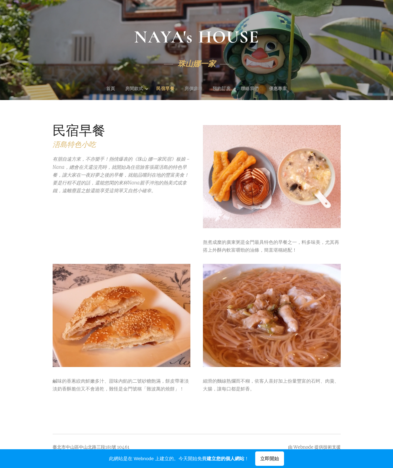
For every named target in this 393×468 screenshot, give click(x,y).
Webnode (303, 447)
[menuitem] (111, 89)
